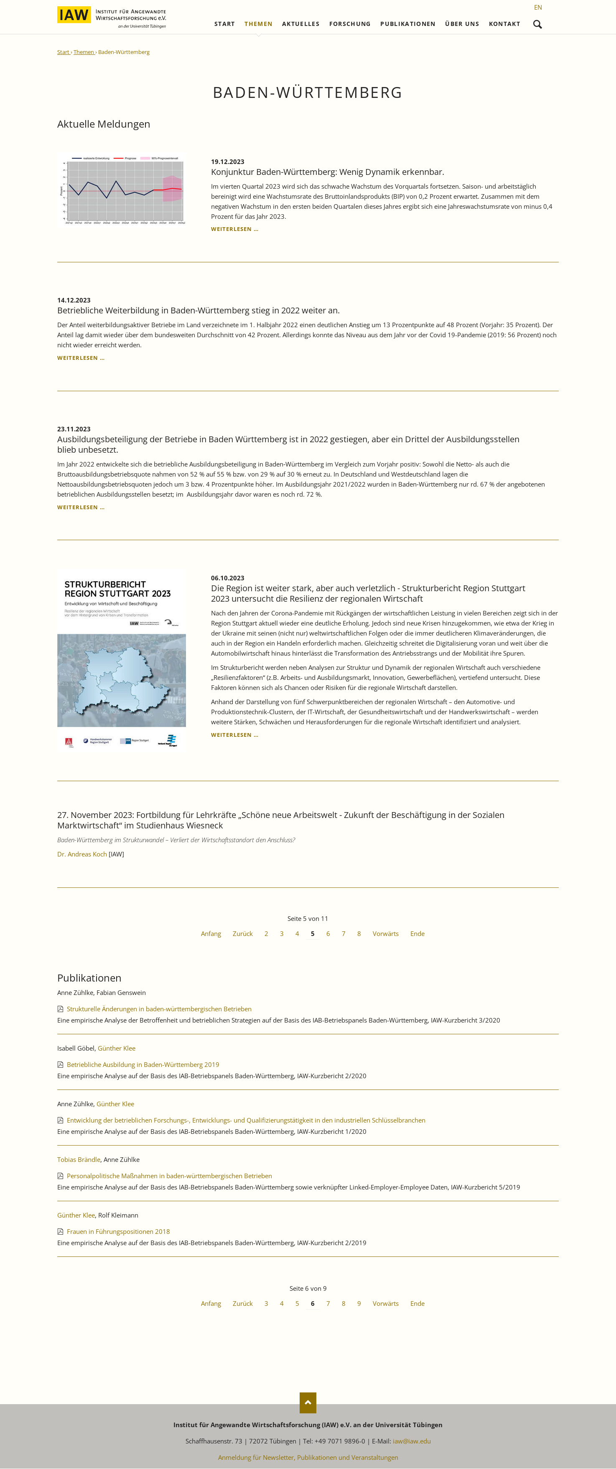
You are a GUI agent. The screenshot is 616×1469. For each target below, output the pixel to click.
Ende (417, 934)
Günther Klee (116, 1048)
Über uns (462, 24)
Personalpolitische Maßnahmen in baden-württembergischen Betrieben (169, 1176)
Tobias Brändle (78, 1159)
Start (224, 24)
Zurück (243, 934)
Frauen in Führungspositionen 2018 (118, 1231)
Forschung (350, 24)
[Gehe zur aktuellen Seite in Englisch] (538, 7)
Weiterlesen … (235, 229)
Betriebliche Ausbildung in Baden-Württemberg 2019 (143, 1064)
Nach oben (308, 1403)
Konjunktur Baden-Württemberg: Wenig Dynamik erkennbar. (327, 171)
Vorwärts (386, 934)
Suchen (538, 22)
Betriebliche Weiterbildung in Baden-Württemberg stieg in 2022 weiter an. (198, 310)
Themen (258, 24)
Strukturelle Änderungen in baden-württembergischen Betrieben (159, 1009)
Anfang (211, 934)
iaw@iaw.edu (412, 1441)
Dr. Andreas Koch (82, 854)
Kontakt (504, 24)
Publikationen (408, 24)
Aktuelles (301, 24)
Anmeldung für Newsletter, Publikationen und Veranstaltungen (308, 1458)
